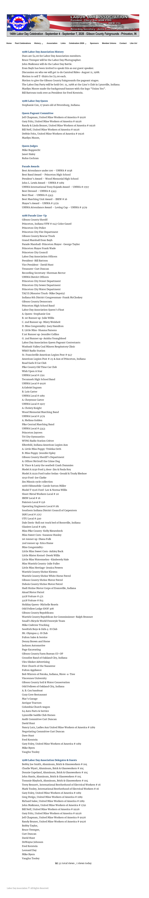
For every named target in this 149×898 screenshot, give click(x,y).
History (37, 43)
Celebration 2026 (76, 43)
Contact (123, 43)
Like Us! (133, 43)
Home (9, 43)
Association (52, 43)
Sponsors (94, 43)
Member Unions (109, 43)
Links (63, 43)
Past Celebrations (23, 43)
